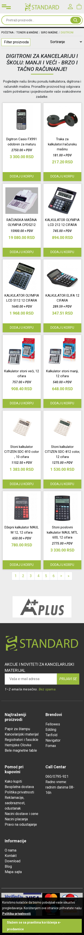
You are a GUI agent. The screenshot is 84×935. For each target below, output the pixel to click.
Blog (8, 866)
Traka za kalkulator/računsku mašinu (62, 144)
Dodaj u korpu (22, 484)
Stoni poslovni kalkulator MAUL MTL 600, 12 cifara (62, 532)
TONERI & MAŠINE (27, 32)
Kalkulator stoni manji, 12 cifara (62, 373)
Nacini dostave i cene (21, 814)
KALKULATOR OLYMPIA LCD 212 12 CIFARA (62, 222)
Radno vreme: (56, 782)
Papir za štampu (17, 729)
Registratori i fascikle (21, 740)
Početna (7, 32)
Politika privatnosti (19, 792)
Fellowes (52, 724)
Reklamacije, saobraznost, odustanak (15, 802)
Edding (50, 729)
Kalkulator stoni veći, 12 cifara (21, 373)
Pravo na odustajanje (21, 824)
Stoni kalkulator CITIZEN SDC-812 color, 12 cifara (62, 452)
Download (12, 861)
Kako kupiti (13, 781)
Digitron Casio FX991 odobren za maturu (21, 141)
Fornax (50, 746)
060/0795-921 (57, 776)
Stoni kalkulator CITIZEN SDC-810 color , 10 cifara (21, 452)
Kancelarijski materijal (22, 734)
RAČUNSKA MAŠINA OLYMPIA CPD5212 (21, 222)
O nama (10, 850)
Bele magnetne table (21, 750)
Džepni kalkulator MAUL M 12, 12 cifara (21, 529)
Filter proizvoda (16, 42)
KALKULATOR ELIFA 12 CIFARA (62, 298)
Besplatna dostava (19, 787)
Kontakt (11, 856)
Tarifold (51, 735)
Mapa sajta (13, 872)
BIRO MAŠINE (49, 32)
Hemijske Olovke (18, 745)
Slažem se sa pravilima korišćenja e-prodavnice (34, 926)
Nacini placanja (16, 819)
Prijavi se (68, 679)
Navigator (52, 740)
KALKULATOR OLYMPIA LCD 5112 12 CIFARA (21, 298)
